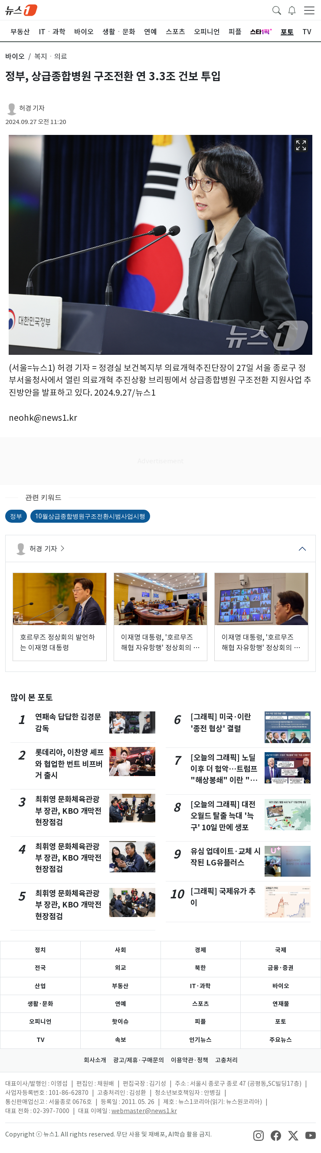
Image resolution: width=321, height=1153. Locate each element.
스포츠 (200, 1004)
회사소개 (95, 1060)
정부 (16, 516)
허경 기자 (32, 108)
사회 (120, 950)
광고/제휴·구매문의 (138, 1060)
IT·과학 (200, 986)
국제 (280, 950)
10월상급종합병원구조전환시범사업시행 (90, 516)
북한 (200, 968)
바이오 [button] (15, 56)
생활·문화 (40, 1004)
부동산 (120, 986)
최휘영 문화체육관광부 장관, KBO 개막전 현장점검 (68, 810)
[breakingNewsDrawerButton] (292, 9)
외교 (120, 968)
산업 (40, 986)
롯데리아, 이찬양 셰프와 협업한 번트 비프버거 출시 (69, 763)
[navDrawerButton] (309, 10)
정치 (40, 950)
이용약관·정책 (189, 1060)
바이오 (280, 986)
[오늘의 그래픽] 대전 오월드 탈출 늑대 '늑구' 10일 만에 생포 (222, 815)
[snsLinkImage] (258, 1135)
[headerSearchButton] (276, 9)
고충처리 (226, 1060)
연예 (120, 1004)
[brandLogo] (21, 9)
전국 (40, 968)
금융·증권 (281, 968)
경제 (200, 950)
